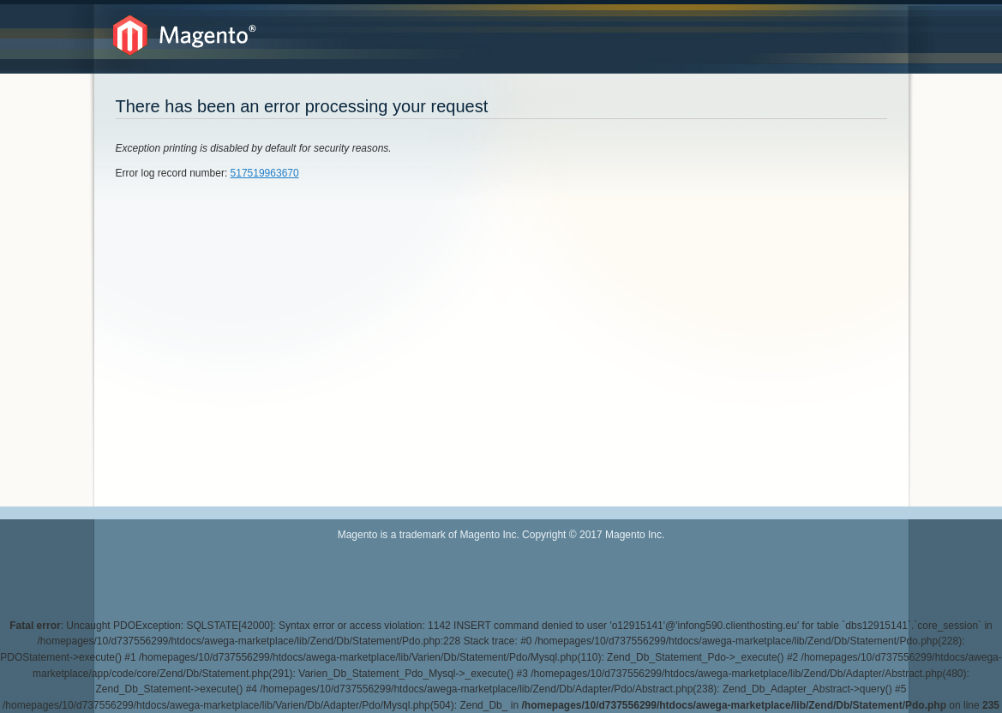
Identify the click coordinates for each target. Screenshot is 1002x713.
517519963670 (265, 173)
